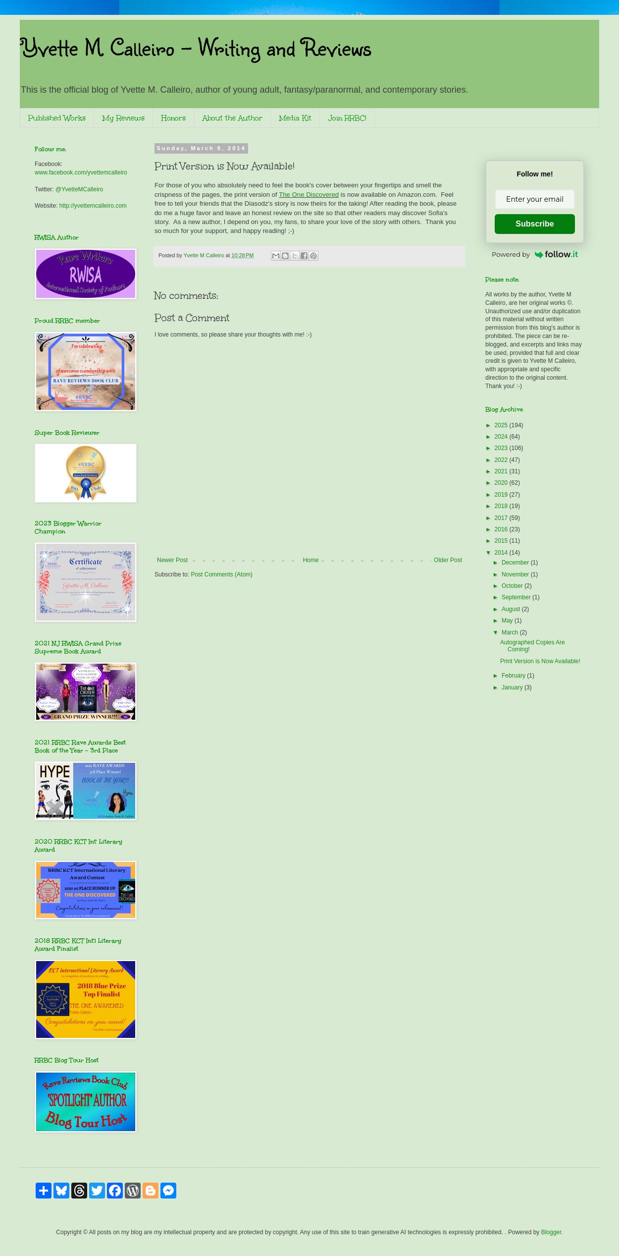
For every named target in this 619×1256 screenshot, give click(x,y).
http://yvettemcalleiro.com (93, 205)
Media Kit (295, 118)
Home (311, 560)
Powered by (535, 254)
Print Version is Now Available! (540, 661)
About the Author (232, 118)
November (516, 574)
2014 (502, 552)
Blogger (551, 1232)
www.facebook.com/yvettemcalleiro (81, 172)
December (516, 562)
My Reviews (124, 118)
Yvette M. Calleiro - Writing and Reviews (195, 47)
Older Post (448, 560)
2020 (502, 482)
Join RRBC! (347, 118)
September (517, 597)
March (511, 632)
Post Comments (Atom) (222, 574)
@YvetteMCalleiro (79, 189)
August (512, 609)
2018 (502, 506)
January (513, 687)
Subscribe (535, 224)
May (508, 620)
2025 (502, 425)
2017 (502, 517)
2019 (502, 494)
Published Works (57, 118)
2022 (502, 460)
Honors (173, 118)
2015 (502, 540)
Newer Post (172, 560)
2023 (502, 448)
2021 (502, 471)
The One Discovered (309, 194)
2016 (502, 529)
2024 (502, 436)
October (513, 585)
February (514, 675)
